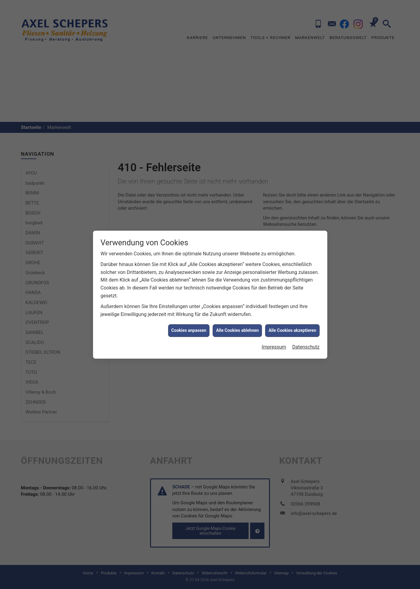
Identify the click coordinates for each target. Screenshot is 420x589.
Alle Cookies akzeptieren (292, 307)
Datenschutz (305, 323)
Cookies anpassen (188, 307)
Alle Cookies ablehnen (237, 307)
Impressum (274, 323)
